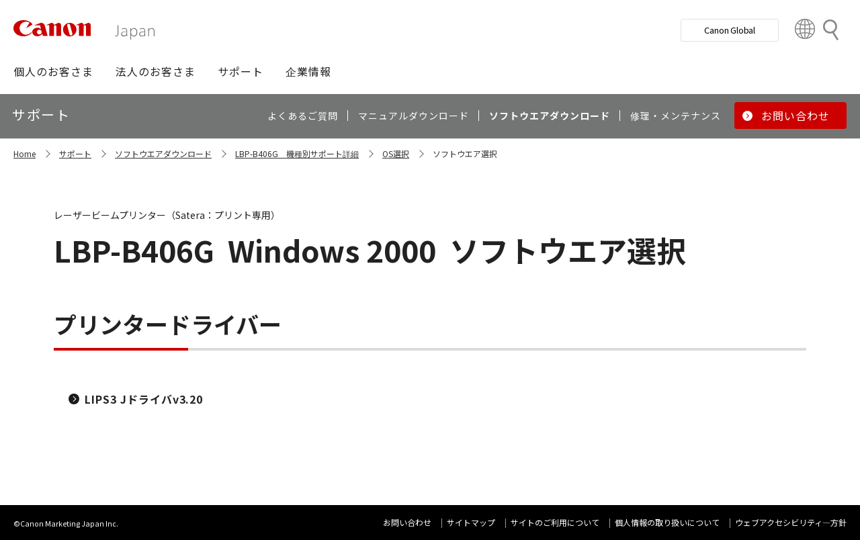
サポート (75, 153)
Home (24, 153)
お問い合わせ (407, 522)
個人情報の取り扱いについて (667, 522)
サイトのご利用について (555, 522)
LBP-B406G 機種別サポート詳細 (297, 153)
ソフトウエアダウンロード (163, 153)
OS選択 (395, 153)
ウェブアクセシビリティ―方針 (791, 522)
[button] (53, 71)
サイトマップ (471, 522)
